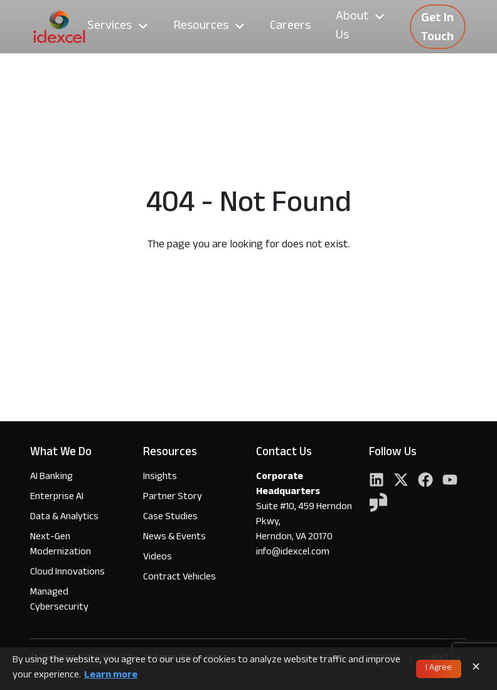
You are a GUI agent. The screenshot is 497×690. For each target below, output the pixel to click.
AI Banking (51, 477)
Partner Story (172, 497)
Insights (160, 477)
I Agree (438, 668)
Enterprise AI (56, 497)
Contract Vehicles (179, 577)
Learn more (110, 676)
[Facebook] (425, 481)
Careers (290, 27)
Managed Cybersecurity (59, 601)
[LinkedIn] (376, 481)
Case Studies (170, 517)
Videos (157, 557)
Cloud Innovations (67, 572)
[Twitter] (401, 481)
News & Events (174, 537)
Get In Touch (437, 29)
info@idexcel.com (292, 553)
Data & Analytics (64, 517)
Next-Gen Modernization (60, 545)
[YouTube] (449, 481)
